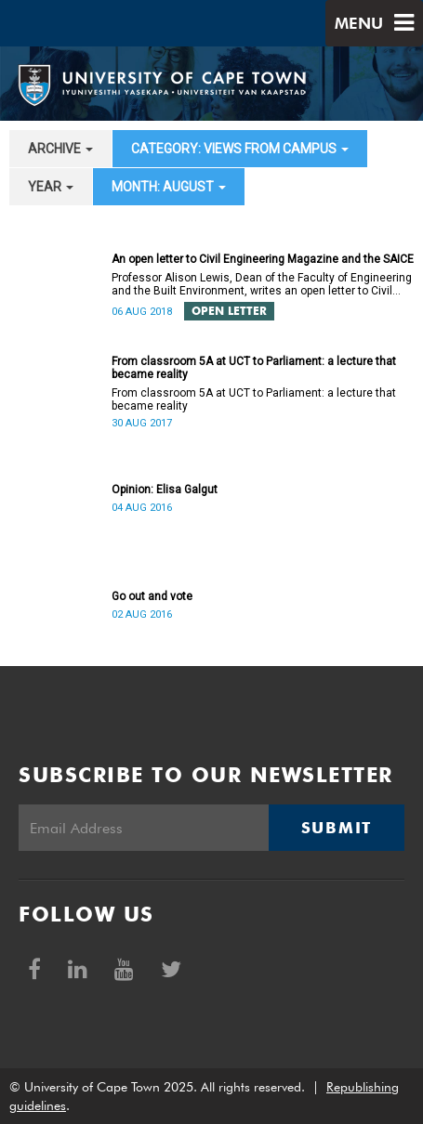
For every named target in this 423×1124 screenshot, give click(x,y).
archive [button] (60, 148)
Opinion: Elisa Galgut (165, 489)
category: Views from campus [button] (240, 148)
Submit (336, 827)
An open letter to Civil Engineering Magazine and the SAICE (263, 259)
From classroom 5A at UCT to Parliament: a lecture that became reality (254, 368)
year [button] (50, 186)
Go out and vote (152, 596)
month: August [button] (169, 186)
